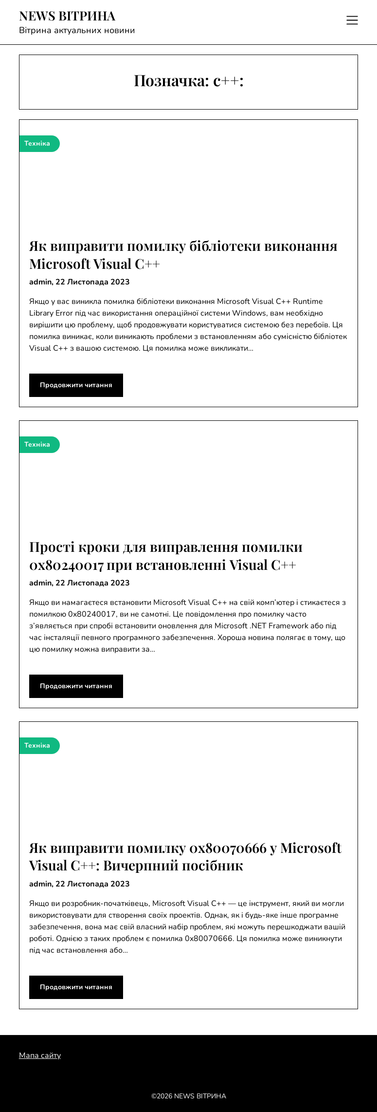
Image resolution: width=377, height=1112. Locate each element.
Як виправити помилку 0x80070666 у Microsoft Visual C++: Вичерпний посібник (185, 856)
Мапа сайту (40, 1055)
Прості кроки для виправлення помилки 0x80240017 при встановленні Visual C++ (166, 555)
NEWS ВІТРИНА (67, 15)
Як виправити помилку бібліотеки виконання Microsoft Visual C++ (183, 254)
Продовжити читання (76, 385)
